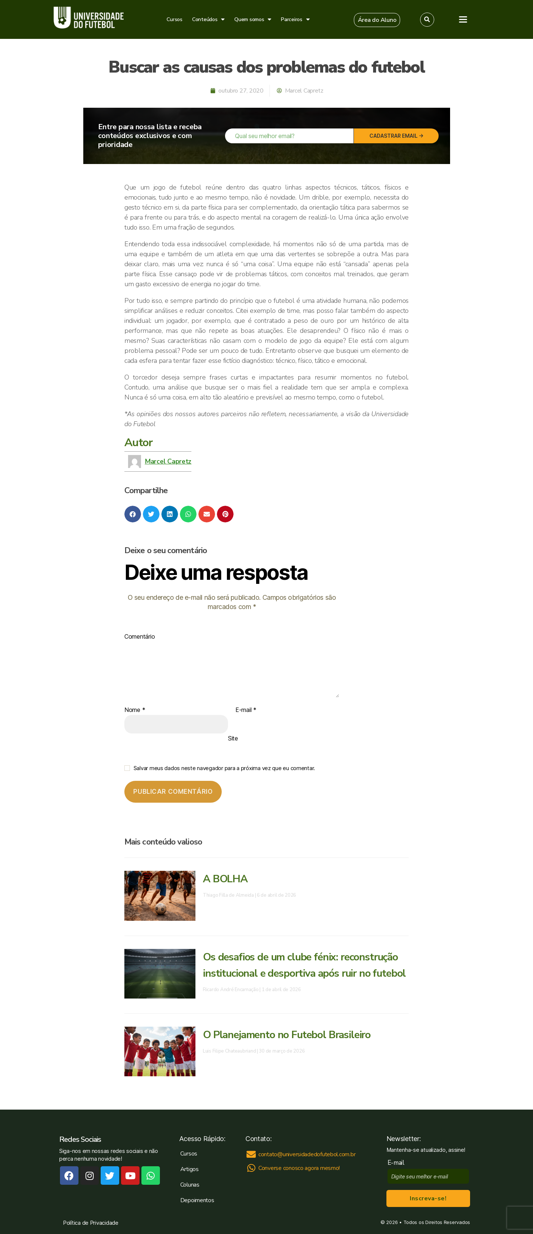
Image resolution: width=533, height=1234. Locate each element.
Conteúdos (208, 19)
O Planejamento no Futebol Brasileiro (287, 1035)
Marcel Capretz (168, 461)
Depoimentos (197, 1200)
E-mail (246, 710)
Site (233, 738)
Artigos (189, 1169)
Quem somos (252, 19)
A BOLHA (225, 879)
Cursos (174, 19)
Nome (134, 710)
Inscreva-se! (428, 1198)
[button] (377, 20)
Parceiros (295, 19)
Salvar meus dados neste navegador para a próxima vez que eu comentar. (224, 768)
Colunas (190, 1185)
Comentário (139, 636)
